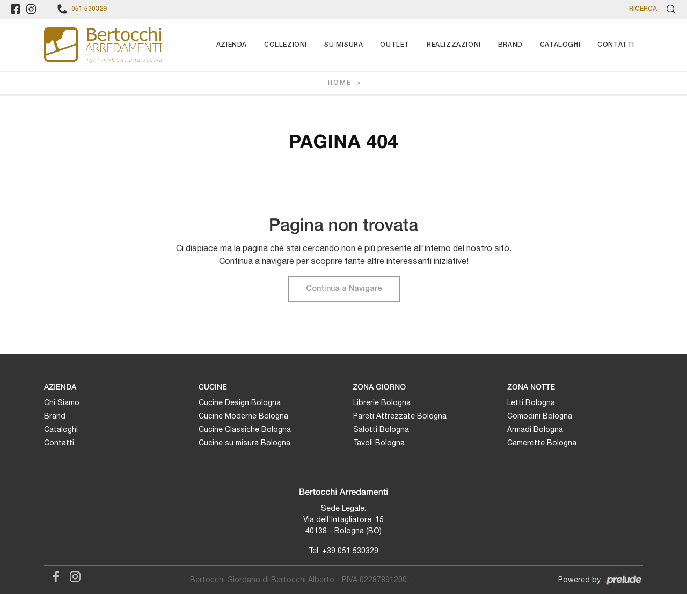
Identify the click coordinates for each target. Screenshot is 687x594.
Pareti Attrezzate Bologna (400, 416)
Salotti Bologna (381, 429)
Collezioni (285, 45)
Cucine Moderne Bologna (243, 416)
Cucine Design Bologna (240, 402)
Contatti (615, 45)
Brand (510, 45)
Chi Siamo (61, 402)
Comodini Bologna (539, 416)
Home (340, 83)
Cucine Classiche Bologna (245, 429)
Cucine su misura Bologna (244, 442)
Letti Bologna (531, 402)
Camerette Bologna (541, 442)
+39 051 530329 (350, 550)
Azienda (231, 45)
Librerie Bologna (382, 402)
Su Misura (343, 45)
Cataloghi (560, 45)
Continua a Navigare (344, 288)
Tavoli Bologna (379, 442)
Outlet (395, 45)
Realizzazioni (454, 45)
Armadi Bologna (535, 429)
